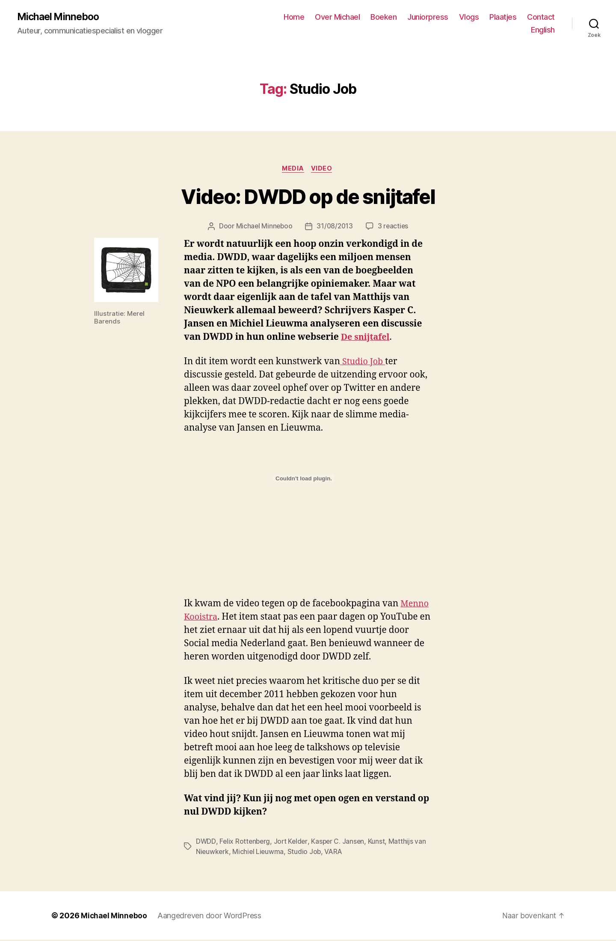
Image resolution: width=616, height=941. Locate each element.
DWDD (206, 843)
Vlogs (469, 17)
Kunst (379, 843)
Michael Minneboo (60, 17)
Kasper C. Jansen (341, 843)
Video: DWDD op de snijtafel (308, 198)
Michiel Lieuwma (259, 853)
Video (324, 170)
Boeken (383, 17)
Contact (541, 17)
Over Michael (337, 17)
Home (294, 17)
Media (293, 170)
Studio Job (364, 363)
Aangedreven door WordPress (210, 916)
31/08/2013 (334, 228)
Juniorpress (427, 17)
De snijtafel (367, 338)
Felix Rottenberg (245, 843)
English (543, 30)
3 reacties (394, 228)
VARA (335, 853)
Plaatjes (502, 17)
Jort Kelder (292, 843)
